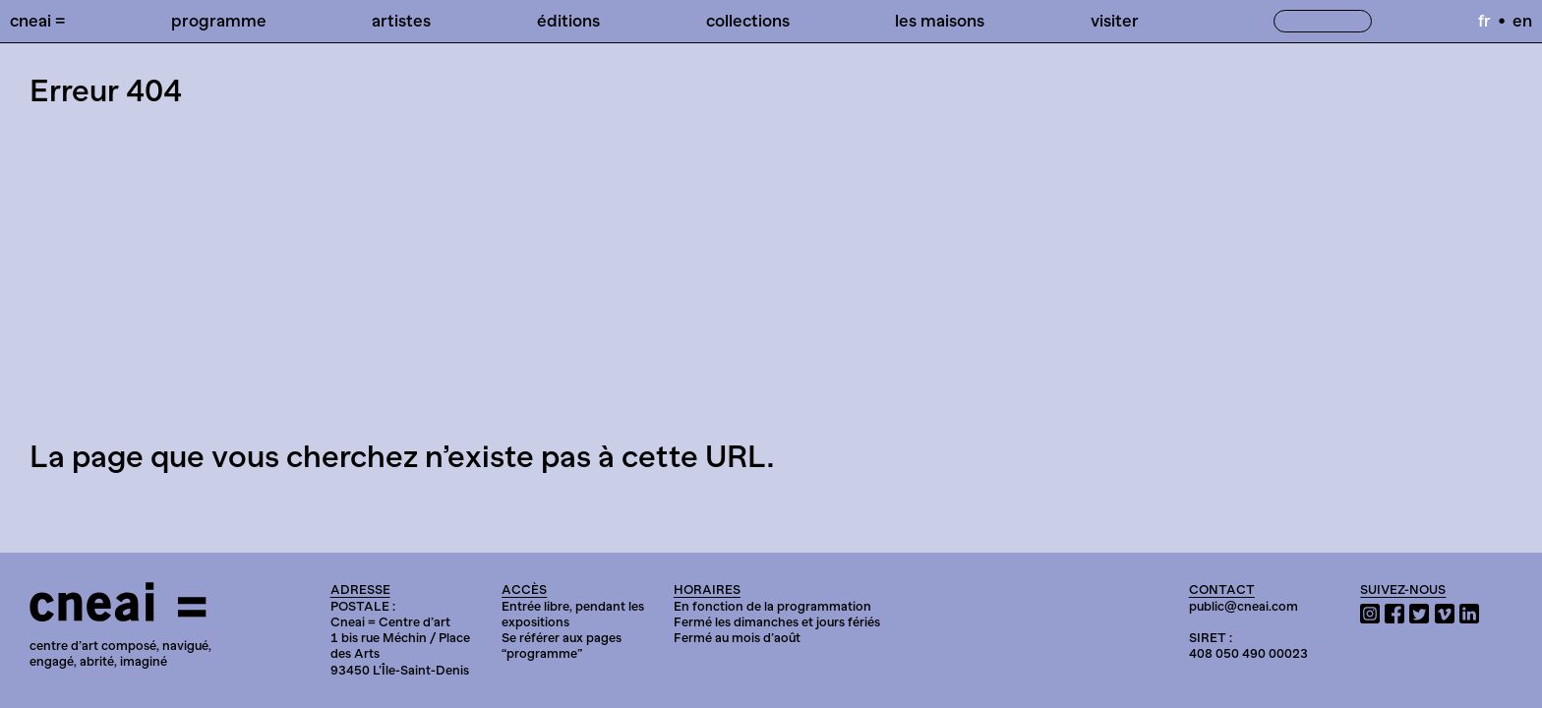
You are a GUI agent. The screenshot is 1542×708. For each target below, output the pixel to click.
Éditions (568, 20)
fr (1484, 20)
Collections (748, 20)
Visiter (1115, 20)
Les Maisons (939, 20)
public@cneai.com (1243, 606)
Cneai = (37, 20)
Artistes (401, 20)
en (1522, 20)
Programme (219, 20)
